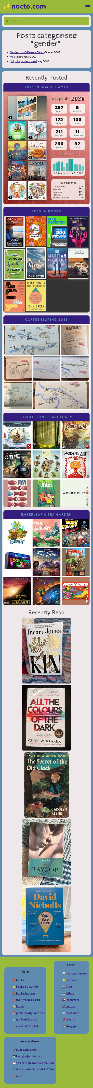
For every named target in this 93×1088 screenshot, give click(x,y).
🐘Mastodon (70, 1013)
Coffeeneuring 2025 (46, 320)
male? (13, 56)
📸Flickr (67, 986)
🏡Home (18, 1006)
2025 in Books (46, 211)
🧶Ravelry (68, 1019)
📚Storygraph (71, 1026)
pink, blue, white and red (23, 61)
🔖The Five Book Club (26, 999)
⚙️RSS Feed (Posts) (25, 1019)
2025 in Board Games (46, 87)
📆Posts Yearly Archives (29, 1013)
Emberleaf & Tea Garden (46, 514)
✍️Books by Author (25, 986)
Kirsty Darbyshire (27, 1069)
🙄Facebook (70, 980)
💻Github (68, 993)
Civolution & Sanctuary (46, 417)
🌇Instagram (70, 999)
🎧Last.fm (68, 1006)
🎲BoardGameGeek (74, 973)
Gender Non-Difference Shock (27, 52)
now (19, 1076)
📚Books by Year (24, 993)
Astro (33, 1049)
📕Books (18, 980)
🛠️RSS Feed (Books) (25, 1026)
